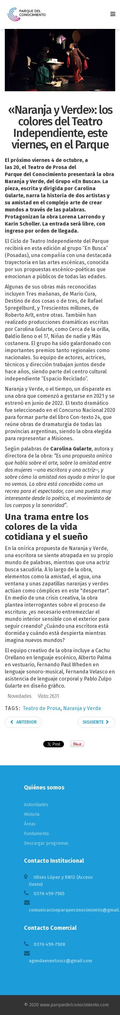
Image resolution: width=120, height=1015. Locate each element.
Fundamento (36, 833)
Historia (31, 814)
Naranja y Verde (82, 708)
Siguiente (96, 722)
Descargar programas (46, 843)
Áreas (30, 824)
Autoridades (36, 804)
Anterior (23, 722)
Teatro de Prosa (41, 708)
